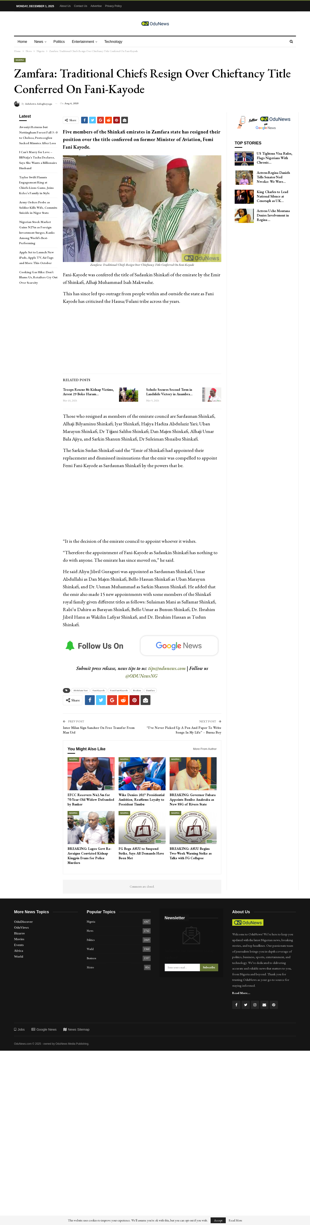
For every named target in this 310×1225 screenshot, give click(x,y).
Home (22, 42)
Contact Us (80, 6)
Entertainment (85, 42)
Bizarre (19, 933)
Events (19, 945)
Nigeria (20, 60)
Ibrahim (137, 690)
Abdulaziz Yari (80, 690)
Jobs (19, 1029)
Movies (19, 939)
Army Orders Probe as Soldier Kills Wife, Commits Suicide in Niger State (38, 207)
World (18, 956)
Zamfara (150, 690)
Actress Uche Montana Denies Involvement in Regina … (273, 215)
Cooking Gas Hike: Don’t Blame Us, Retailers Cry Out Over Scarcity (38, 277)
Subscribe (209, 967)
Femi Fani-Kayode (119, 690)
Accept (218, 1220)
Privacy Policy (113, 6)
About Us (65, 6)
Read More (235, 1220)
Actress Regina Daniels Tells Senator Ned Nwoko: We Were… (273, 177)
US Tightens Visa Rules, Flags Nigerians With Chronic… (274, 158)
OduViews (21, 927)
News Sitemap (76, 1029)
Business (91, 958)
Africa (18, 951)
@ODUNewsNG (141, 676)
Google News (44, 1029)
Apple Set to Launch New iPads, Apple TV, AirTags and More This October (36, 257)
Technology (116, 42)
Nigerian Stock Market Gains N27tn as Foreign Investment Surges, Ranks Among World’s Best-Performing (37, 232)
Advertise (96, 6)
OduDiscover (23, 921)
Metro (90, 967)
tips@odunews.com (167, 668)
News (39, 42)
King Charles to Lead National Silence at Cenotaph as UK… (272, 196)
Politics (60, 42)
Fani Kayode (99, 690)
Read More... (241, 993)
